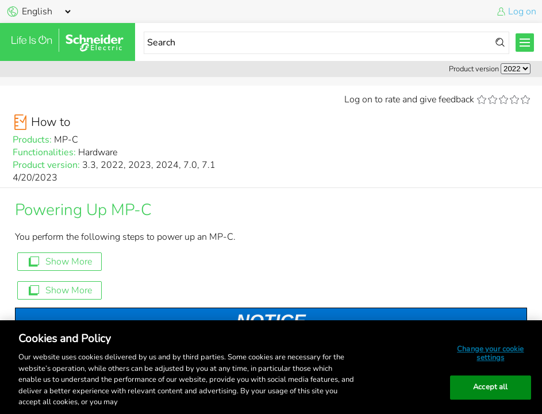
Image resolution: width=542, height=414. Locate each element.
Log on (522, 11)
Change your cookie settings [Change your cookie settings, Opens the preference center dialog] (490, 353)
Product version (474, 69)
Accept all (490, 387)
